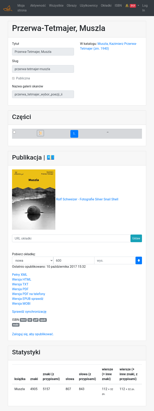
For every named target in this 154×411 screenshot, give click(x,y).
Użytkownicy (89, 5)
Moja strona (21, 8)
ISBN (118, 5)
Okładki (106, 5)
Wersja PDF (20, 289)
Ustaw (136, 238)
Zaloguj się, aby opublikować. (33, 334)
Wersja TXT (20, 284)
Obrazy (72, 5)
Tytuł (15, 44)
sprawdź (37, 299)
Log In (145, 8)
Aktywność (38, 5)
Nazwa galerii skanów (27, 86)
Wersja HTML (21, 279)
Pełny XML (19, 275)
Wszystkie (56, 5)
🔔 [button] (131, 6)
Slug (15, 61)
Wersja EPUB (21, 299)
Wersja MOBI (21, 303)
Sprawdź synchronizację (29, 312)
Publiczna (23, 78)
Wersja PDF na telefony (28, 294)
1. (74, 134)
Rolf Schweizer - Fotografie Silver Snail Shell (87, 199)
